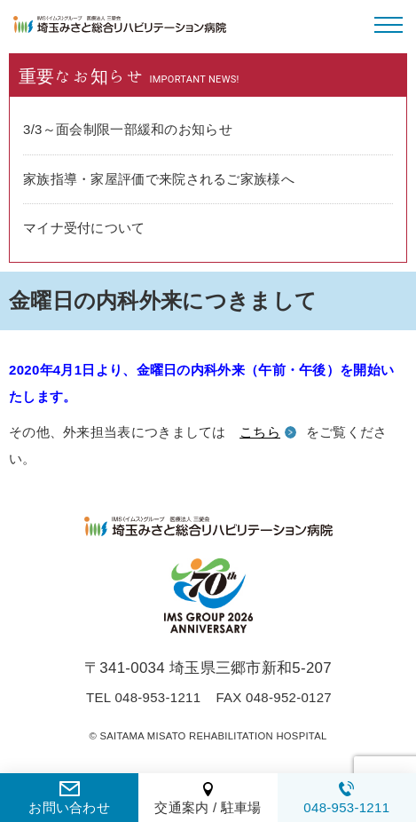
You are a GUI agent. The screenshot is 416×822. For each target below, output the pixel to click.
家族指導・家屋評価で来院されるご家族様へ (158, 178)
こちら (259, 431)
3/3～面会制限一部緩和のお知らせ (127, 129)
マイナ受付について (84, 227)
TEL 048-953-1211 (143, 697)
